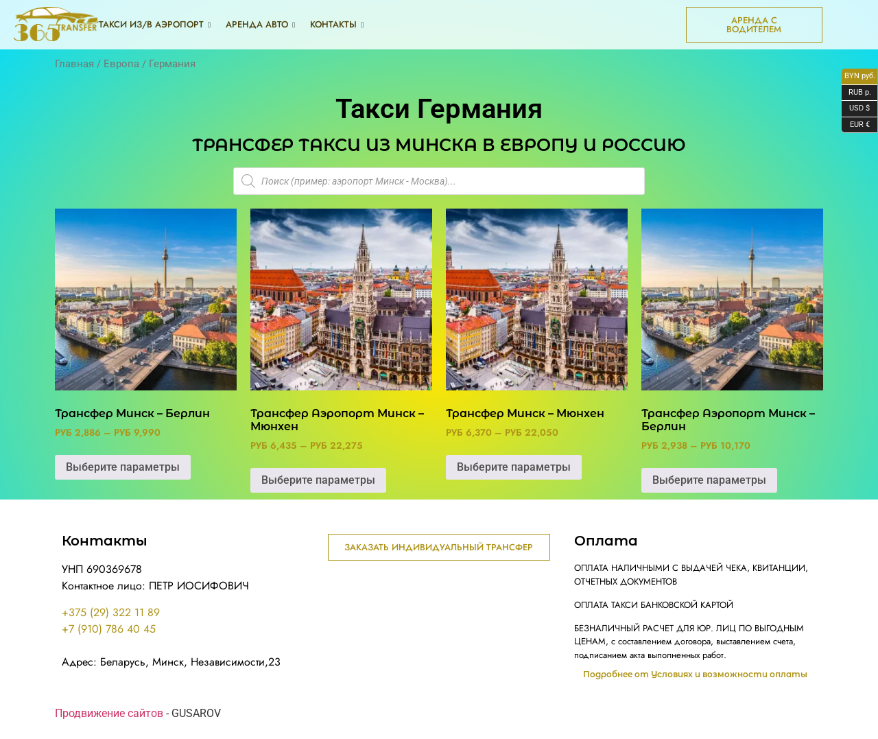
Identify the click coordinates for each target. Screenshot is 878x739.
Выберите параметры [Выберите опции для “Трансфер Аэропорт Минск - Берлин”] (709, 479)
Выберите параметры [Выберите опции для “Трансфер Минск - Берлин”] (123, 466)
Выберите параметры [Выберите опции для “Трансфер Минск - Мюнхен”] (514, 466)
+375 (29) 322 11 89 (111, 612)
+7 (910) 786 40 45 (109, 629)
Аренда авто (260, 24)
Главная (74, 64)
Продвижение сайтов (109, 713)
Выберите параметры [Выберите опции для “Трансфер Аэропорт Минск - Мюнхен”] (318, 479)
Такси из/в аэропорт (155, 24)
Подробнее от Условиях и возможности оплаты (695, 675)
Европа (121, 64)
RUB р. (856, 93)
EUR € (856, 125)
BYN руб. (858, 77)
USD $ (856, 109)
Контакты (337, 24)
